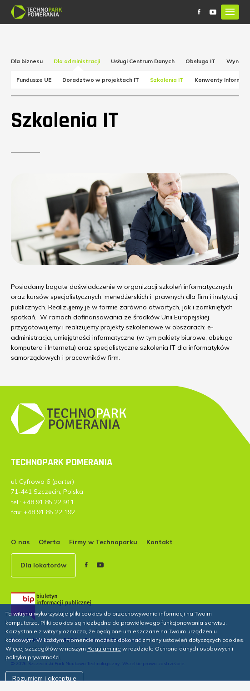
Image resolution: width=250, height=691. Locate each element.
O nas (20, 542)
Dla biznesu (27, 61)
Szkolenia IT (167, 79)
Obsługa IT (200, 61)
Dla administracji (77, 61)
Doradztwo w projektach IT (100, 79)
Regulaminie (104, 648)
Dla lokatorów (43, 565)
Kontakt (159, 542)
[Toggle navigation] (230, 12)
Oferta (49, 542)
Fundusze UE (33, 79)
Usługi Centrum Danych (143, 61)
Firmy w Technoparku (103, 542)
